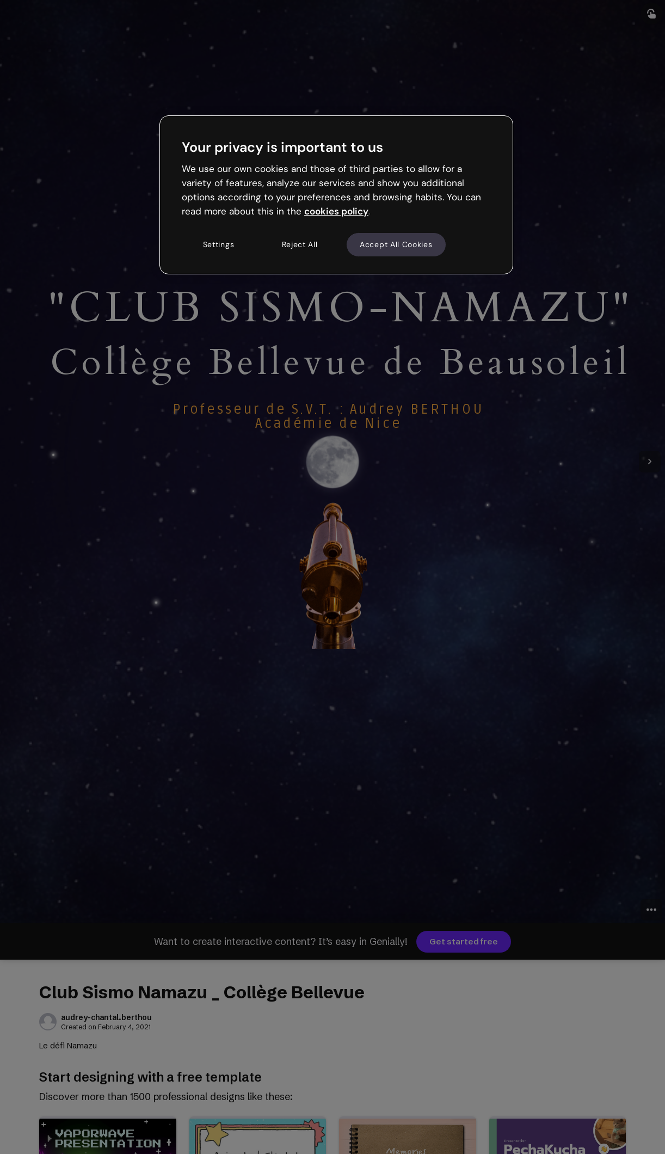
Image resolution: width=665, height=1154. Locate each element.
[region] (336, 194)
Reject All (300, 244)
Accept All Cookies (396, 244)
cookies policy (336, 211)
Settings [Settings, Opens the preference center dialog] (219, 244)
